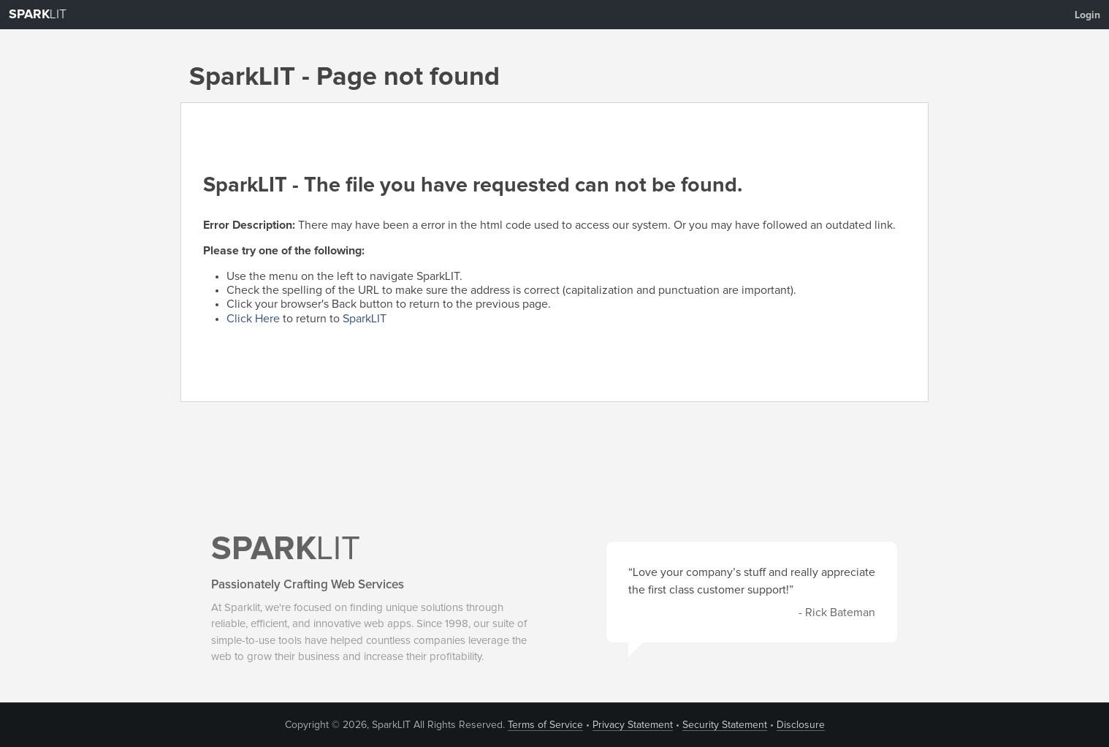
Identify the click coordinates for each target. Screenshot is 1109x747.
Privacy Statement (632, 725)
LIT (37, 14)
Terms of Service (545, 725)
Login (1087, 15)
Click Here (253, 319)
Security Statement (724, 725)
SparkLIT (364, 319)
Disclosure (801, 725)
